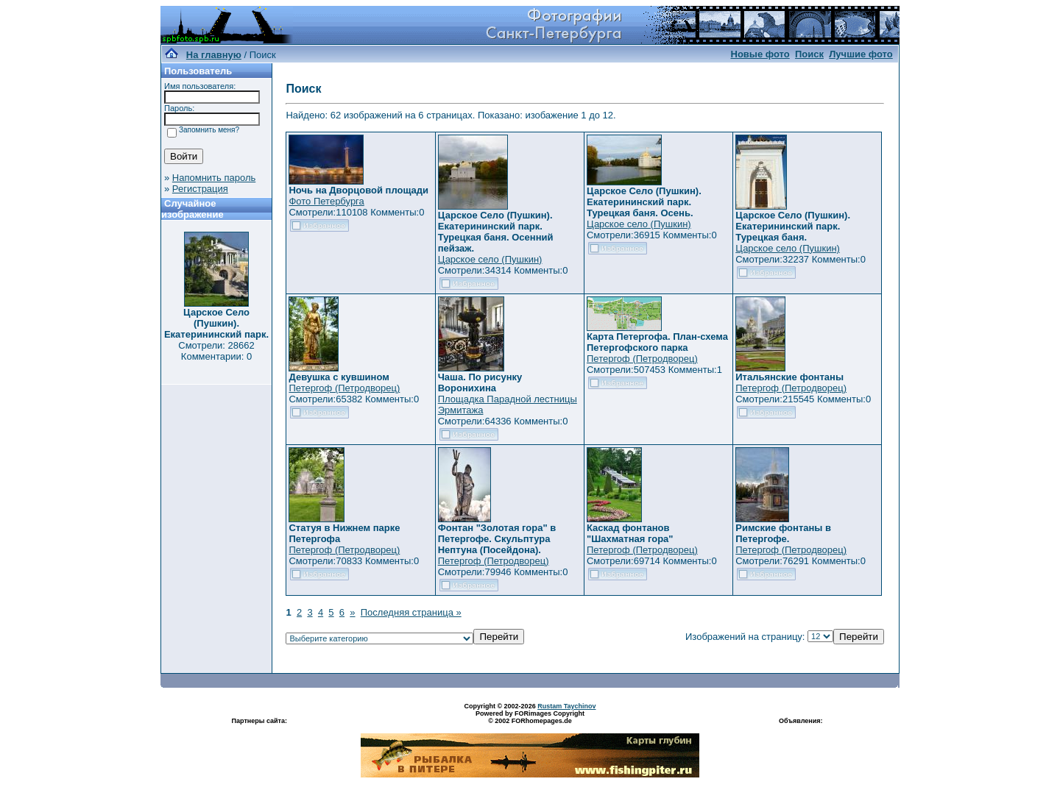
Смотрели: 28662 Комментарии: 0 (216, 351)
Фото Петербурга (326, 201)
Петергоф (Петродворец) (344, 388)
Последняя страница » (411, 612)
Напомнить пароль (213, 177)
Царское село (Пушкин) (490, 259)
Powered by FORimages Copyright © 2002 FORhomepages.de (530, 717)
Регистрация (200, 188)
